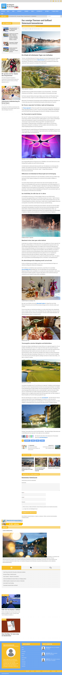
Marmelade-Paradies (41, 303)
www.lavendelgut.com (26, 269)
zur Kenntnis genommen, (32, 643)
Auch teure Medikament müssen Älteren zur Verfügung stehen (14, 578)
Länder (32, 28)
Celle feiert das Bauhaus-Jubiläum (11, 609)
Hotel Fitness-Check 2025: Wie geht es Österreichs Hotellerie (14, 572)
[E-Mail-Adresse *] (41, 640)
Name (23, 492)
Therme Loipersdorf (27, 108)
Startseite (3, 11)
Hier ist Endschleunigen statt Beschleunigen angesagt (40, 469)
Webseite (23, 502)
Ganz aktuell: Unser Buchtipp (8, 583)
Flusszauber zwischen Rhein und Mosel (10, 585)
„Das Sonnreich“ (45, 397)
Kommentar (24, 482)
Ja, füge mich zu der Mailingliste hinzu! (29, 508)
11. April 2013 (5, 104)
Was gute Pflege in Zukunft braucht (9, 574)
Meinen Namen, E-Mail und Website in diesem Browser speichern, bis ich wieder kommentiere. (40, 506)
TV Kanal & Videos (55, 11)
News (8, 11)
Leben (13, 11)
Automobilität (39, 11)
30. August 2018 (26, 28)
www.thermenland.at (43, 437)
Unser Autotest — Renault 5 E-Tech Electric (11, 576)
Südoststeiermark (40, 59)
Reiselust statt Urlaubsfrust (54, 468)
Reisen (32, 11)
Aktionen (47, 11)
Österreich (35, 28)
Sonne (37, 440)
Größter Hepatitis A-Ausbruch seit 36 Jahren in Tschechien (13, 580)
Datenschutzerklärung (27, 643)
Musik (2, 13)
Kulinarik (26, 11)
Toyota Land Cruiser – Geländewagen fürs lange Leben (27, 469)
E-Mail (23, 497)
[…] (8, 82)
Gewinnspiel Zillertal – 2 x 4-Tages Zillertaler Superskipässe (14, 29)
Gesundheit (19, 11)
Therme (42, 440)
